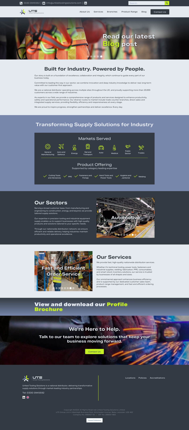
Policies (143, 378)
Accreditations (157, 378)
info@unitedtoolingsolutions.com (63, 3)
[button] (88, 56)
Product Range (129, 12)
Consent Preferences (94, 420)
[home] (32, 12)
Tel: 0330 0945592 (33, 392)
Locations (130, 378)
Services (98, 12)
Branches (112, 12)
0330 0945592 (32, 3)
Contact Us (160, 12)
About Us (85, 12)
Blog (143, 12)
